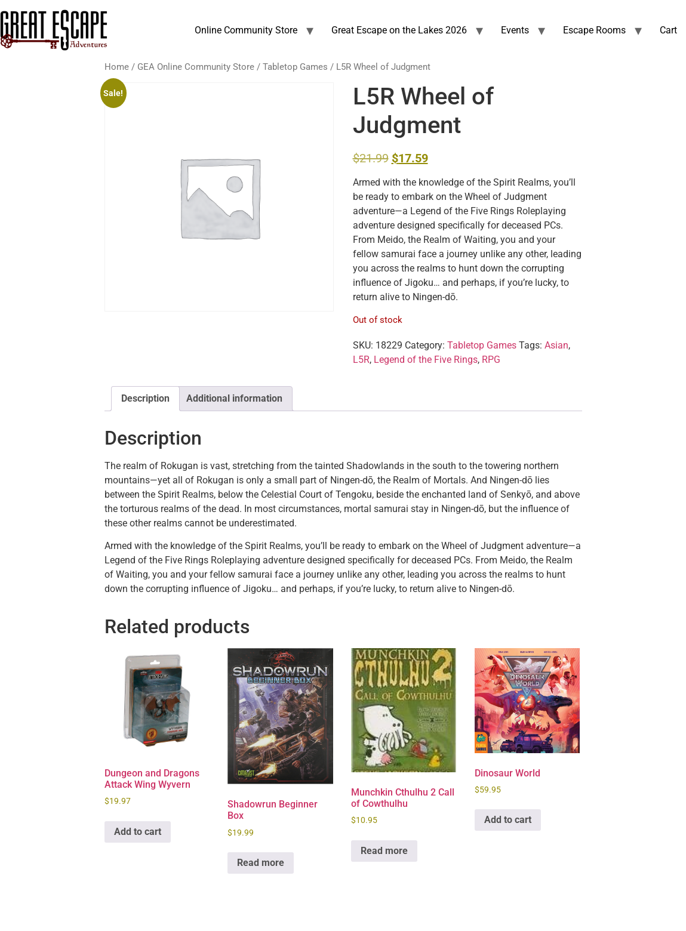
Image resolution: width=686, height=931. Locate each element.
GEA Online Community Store (195, 66)
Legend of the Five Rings (426, 359)
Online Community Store (246, 30)
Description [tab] (145, 398)
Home (116, 66)
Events (515, 30)
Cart (668, 30)
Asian (556, 345)
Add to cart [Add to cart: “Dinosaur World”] (507, 819)
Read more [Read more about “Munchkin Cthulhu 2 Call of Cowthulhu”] (384, 850)
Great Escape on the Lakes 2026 (399, 30)
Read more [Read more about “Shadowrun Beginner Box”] (260, 862)
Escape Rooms (594, 30)
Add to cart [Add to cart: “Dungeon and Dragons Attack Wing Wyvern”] (137, 831)
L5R (361, 359)
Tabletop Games (295, 66)
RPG (491, 359)
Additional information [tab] (234, 398)
